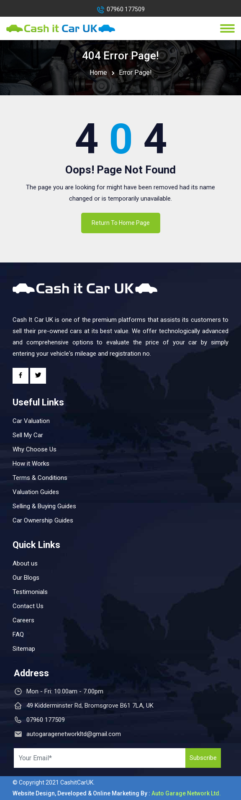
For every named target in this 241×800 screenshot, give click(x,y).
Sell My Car (28, 435)
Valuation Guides (36, 492)
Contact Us (28, 606)
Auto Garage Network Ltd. (186, 793)
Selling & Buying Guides (44, 506)
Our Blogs (26, 577)
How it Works (31, 463)
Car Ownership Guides (43, 520)
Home (98, 72)
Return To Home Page (121, 222)
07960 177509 (126, 9)
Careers (23, 620)
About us (25, 563)
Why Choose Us (34, 449)
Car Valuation (31, 421)
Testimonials (30, 592)
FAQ (18, 634)
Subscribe (203, 758)
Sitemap (24, 648)
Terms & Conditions (40, 478)
